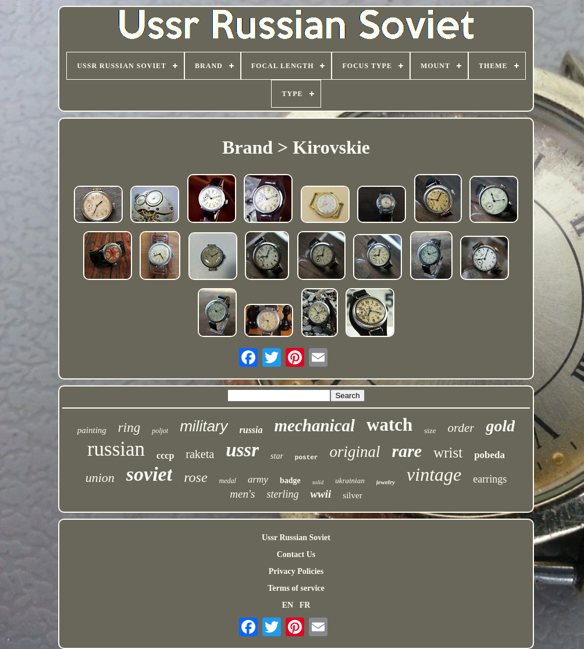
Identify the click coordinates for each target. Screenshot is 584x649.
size (430, 430)
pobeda (489, 454)
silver (352, 495)
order (461, 428)
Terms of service (296, 588)
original (354, 451)
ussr (242, 449)
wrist (447, 452)
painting (91, 430)
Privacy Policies (296, 571)
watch (389, 424)
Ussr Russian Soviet (296, 537)
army (258, 479)
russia (251, 430)
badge (290, 480)
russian (116, 449)
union (100, 477)
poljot (160, 431)
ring (129, 427)
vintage (434, 474)
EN (287, 605)
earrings (490, 479)
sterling (282, 494)
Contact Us (296, 554)
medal (227, 481)
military (203, 426)
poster (306, 457)
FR (305, 605)
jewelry (385, 481)
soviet (149, 474)
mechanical (315, 425)
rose (195, 477)
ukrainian (350, 480)
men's (242, 494)
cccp (165, 455)
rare (406, 450)
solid (317, 482)
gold (500, 426)
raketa (200, 454)
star (276, 456)
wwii (320, 494)
